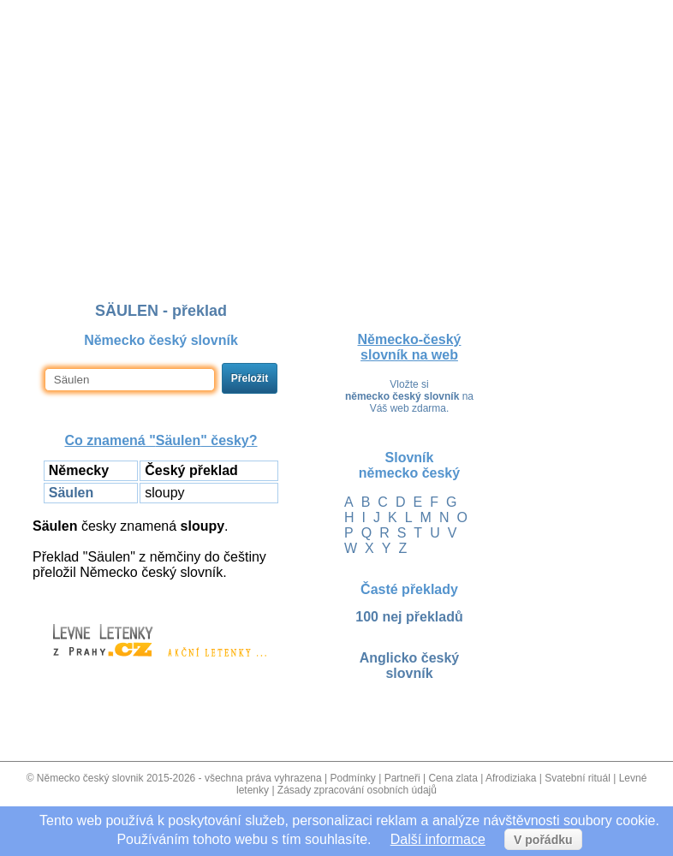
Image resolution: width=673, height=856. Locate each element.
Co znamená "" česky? (160, 440)
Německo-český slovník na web (410, 347)
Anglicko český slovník (410, 666)
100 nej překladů (408, 616)
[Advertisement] (336, 122)
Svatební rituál (577, 778)
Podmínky (352, 778)
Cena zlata (452, 778)
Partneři (402, 778)
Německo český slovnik (90, 778)
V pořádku (543, 840)
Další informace (437, 839)
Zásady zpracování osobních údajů (357, 790)
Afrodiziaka (510, 778)
